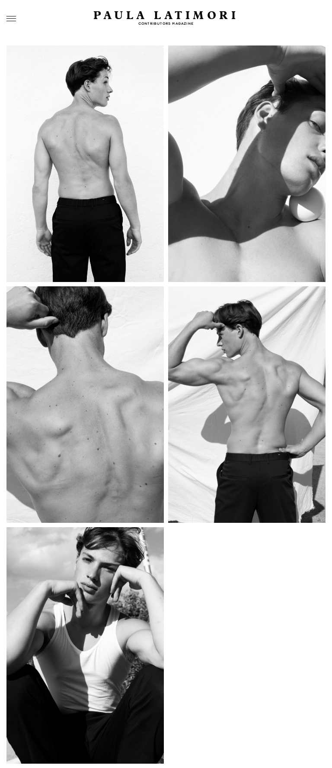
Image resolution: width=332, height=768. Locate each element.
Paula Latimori (166, 15)
